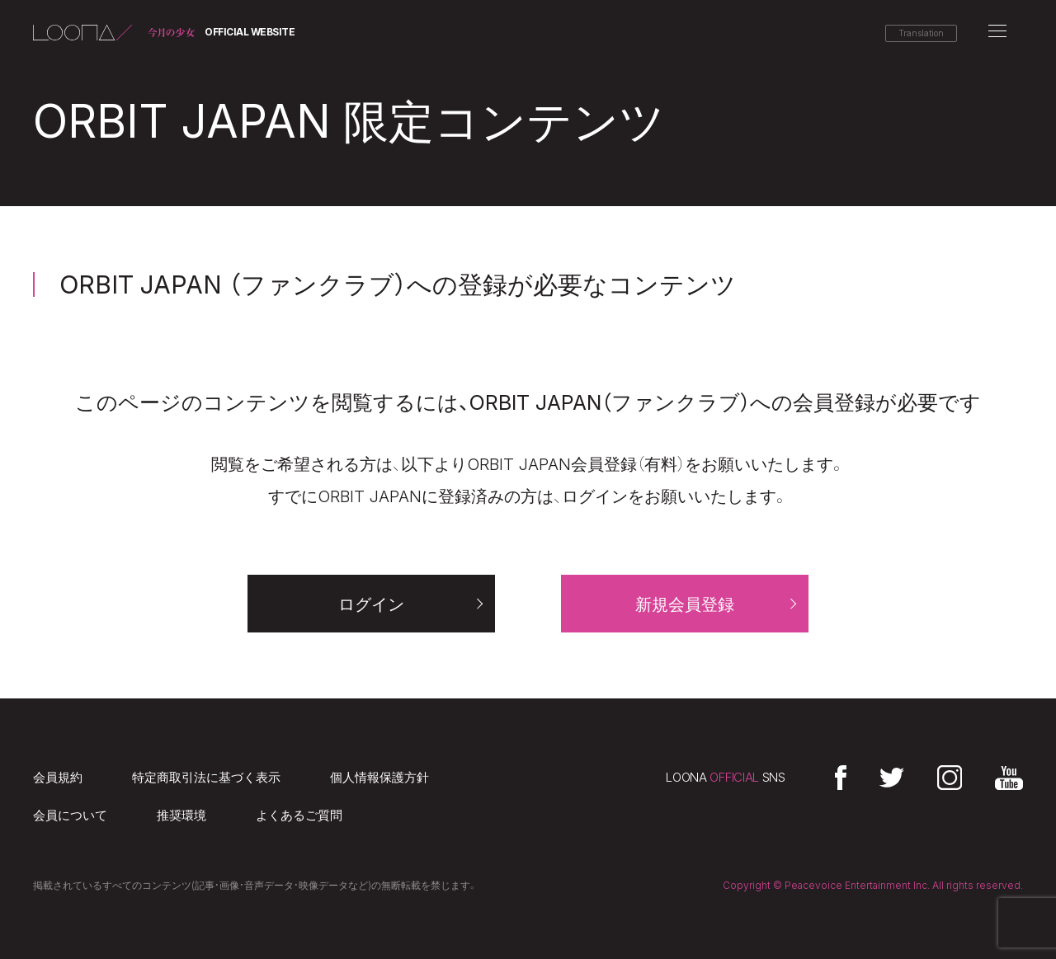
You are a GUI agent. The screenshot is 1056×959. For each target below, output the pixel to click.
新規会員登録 (684, 604)
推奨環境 (181, 815)
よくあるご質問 (299, 815)
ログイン (371, 604)
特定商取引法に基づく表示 (206, 777)
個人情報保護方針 (379, 777)
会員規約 (57, 777)
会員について (70, 815)
